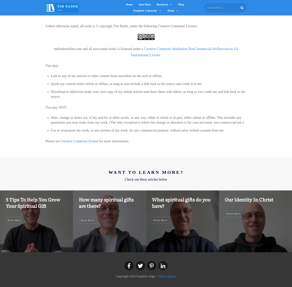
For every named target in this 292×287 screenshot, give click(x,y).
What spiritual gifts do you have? (181, 202)
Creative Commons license (79, 141)
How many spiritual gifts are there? (106, 202)
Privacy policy (167, 276)
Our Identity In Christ (249, 199)
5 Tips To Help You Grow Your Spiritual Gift (33, 202)
